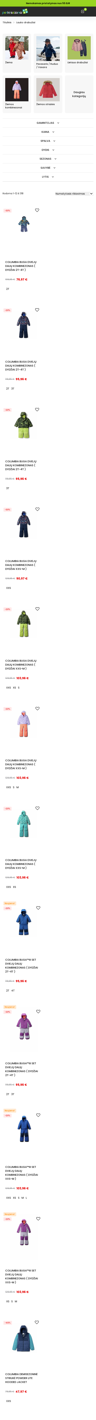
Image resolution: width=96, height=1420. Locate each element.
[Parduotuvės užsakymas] (74, 194)
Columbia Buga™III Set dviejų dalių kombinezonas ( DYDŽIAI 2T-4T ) (21, 965)
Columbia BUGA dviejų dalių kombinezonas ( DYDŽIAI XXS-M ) (20, 565)
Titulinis (7, 22)
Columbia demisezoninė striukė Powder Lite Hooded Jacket (21, 1378)
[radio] (8, 289)
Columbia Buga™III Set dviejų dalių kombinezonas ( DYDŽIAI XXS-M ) (21, 1173)
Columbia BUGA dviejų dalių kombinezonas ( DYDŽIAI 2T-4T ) (20, 266)
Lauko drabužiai (25, 22)
